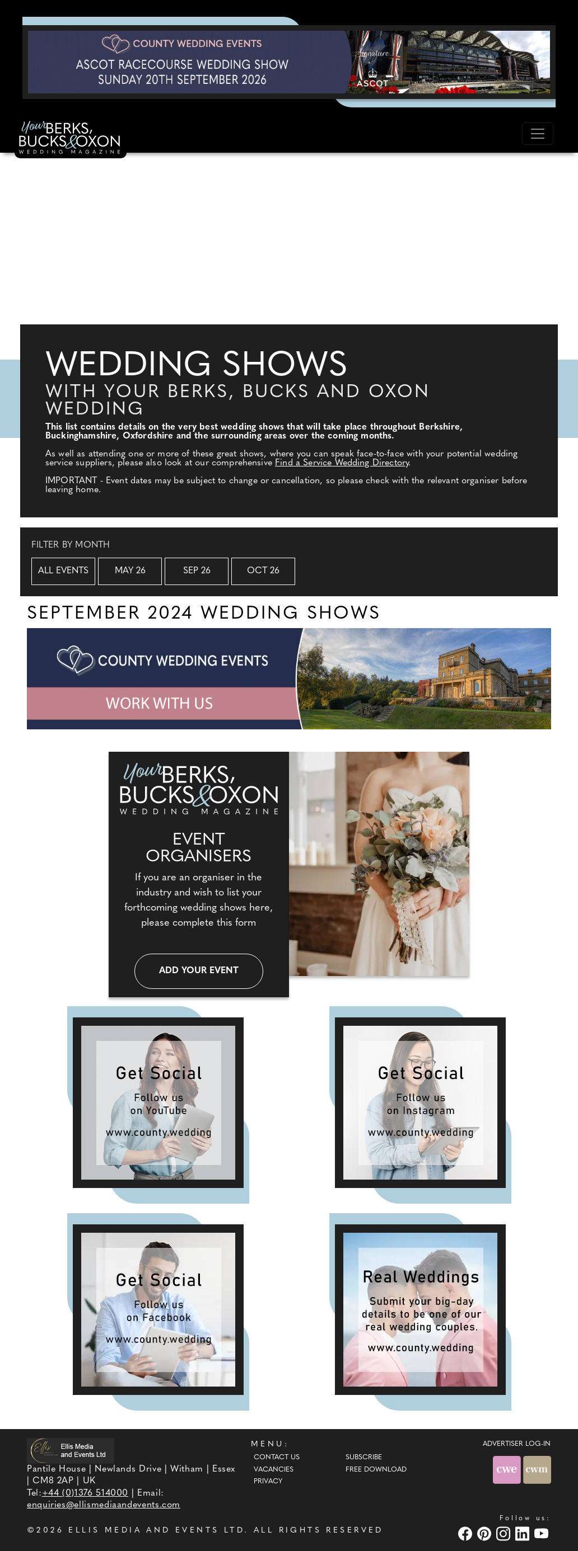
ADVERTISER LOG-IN (517, 1444)
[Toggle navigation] (537, 133)
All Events (63, 571)
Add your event (199, 971)
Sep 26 (197, 571)
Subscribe (364, 1457)
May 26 (130, 571)
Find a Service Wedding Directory (341, 463)
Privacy (268, 1481)
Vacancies (273, 1470)
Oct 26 (263, 571)
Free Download (376, 1470)
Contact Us (277, 1457)
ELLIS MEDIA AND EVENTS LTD (156, 1530)
